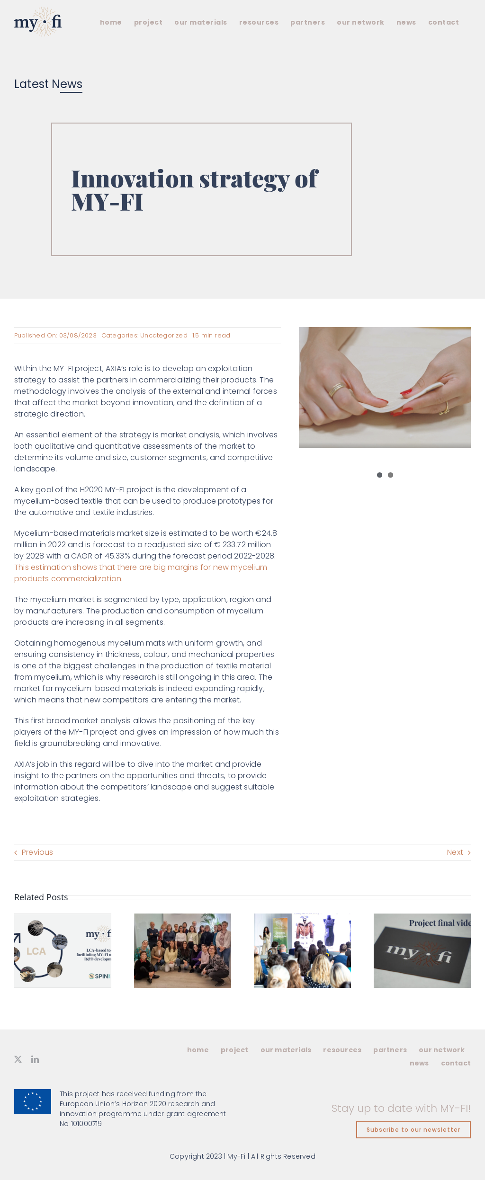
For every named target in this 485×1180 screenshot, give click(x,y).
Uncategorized (164, 335)
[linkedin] (35, 1059)
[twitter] (18, 1059)
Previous (38, 852)
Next (455, 852)
